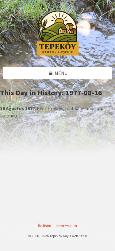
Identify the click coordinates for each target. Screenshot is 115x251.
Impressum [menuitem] (66, 225)
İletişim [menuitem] (44, 225)
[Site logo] (57, 54)
